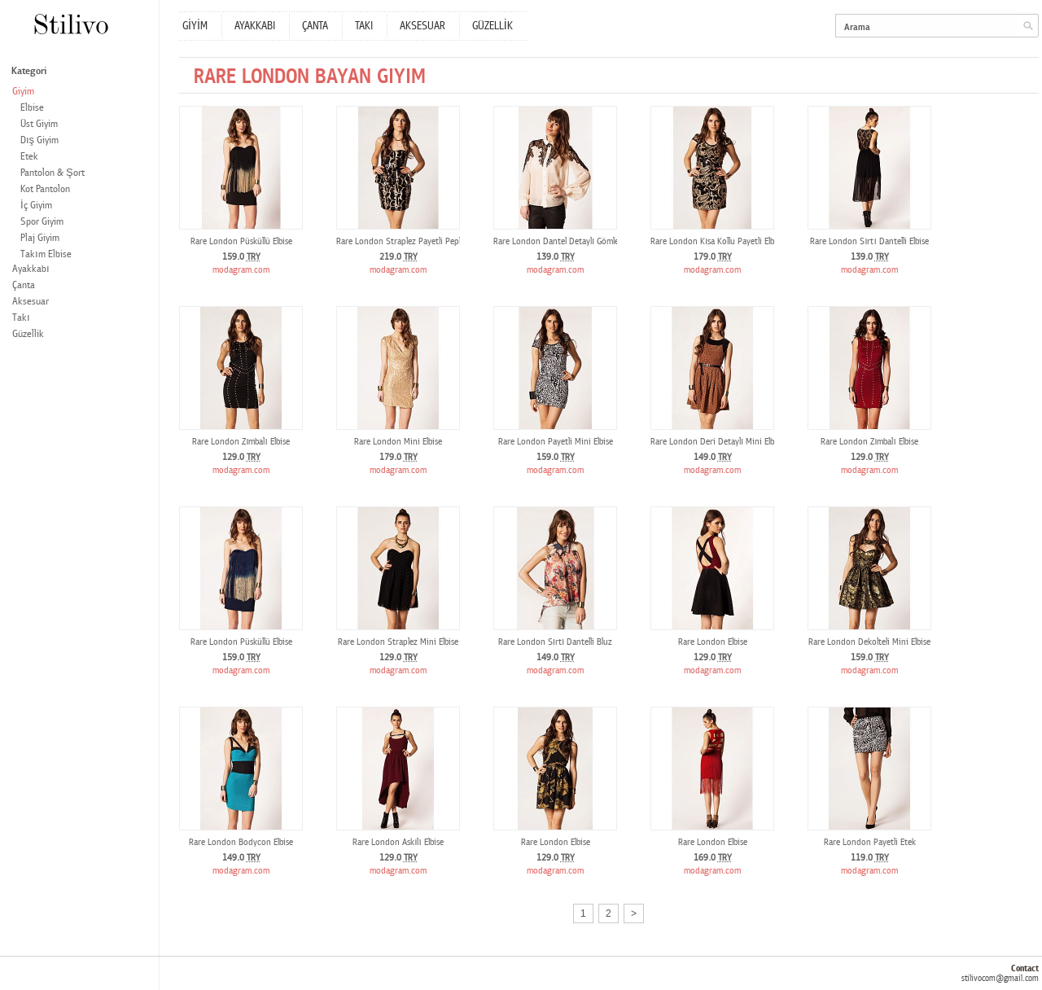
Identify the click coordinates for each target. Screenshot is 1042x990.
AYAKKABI (254, 26)
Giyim (23, 91)
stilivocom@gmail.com (1000, 978)
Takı (21, 318)
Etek (29, 157)
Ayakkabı (31, 269)
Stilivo (70, 24)
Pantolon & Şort (52, 173)
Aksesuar (30, 302)
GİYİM (195, 26)
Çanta (23, 285)
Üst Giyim (39, 124)
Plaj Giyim (39, 238)
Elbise (32, 108)
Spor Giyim (41, 222)
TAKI (364, 26)
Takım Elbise (46, 254)
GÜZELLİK (492, 26)
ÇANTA (315, 26)
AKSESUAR (422, 26)
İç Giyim (36, 205)
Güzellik (28, 334)
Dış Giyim (39, 140)
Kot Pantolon (45, 189)
